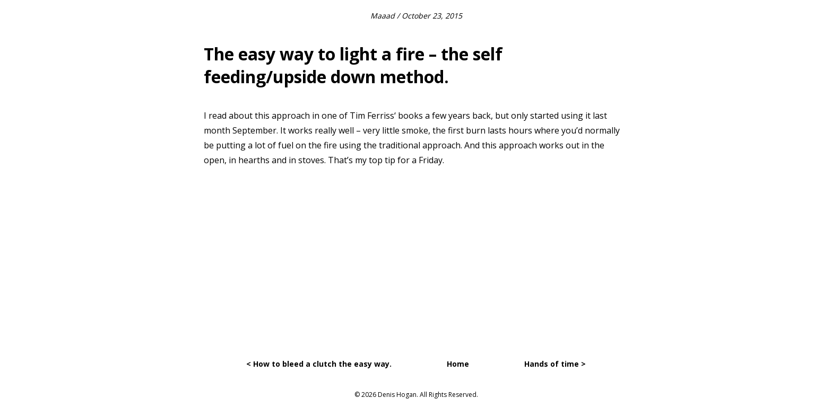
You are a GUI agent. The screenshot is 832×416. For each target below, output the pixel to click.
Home (458, 364)
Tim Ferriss (372, 115)
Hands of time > (555, 364)
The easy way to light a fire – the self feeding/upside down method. (353, 65)
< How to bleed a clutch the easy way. (319, 364)
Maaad (382, 16)
